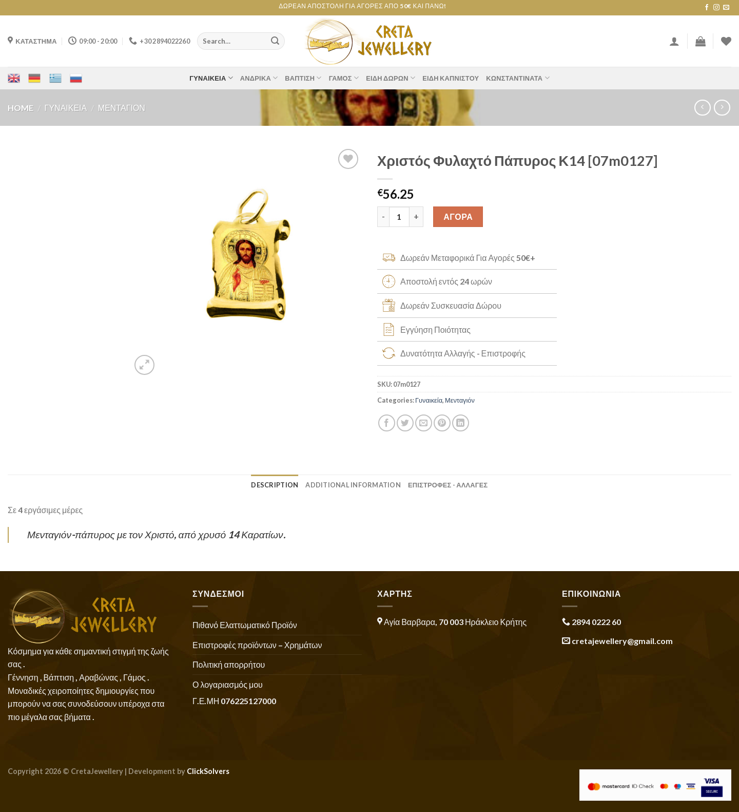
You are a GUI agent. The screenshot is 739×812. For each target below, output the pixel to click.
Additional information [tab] (353, 485)
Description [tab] (274, 485)
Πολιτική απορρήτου (228, 664)
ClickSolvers (208, 771)
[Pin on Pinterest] (442, 422)
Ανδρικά (259, 78)
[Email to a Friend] (423, 422)
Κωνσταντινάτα (517, 78)
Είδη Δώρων (390, 78)
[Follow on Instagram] (716, 7)
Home (20, 107)
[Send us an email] (726, 7)
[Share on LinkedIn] (460, 422)
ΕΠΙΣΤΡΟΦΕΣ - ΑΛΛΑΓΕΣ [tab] (448, 485)
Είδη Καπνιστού (450, 78)
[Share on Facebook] (386, 422)
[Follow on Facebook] (707, 7)
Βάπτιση (303, 78)
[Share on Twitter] (405, 422)
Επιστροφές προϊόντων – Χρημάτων (257, 645)
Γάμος (344, 78)
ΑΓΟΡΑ (458, 216)
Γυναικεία (211, 78)
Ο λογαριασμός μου (227, 684)
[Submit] (275, 41)
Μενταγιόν (121, 107)
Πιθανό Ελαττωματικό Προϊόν (244, 625)
